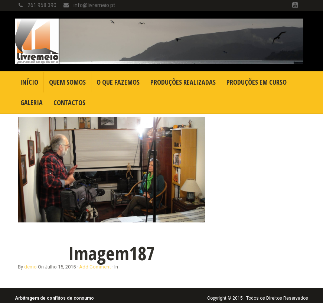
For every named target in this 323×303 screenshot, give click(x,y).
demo (30, 267)
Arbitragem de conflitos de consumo (54, 298)
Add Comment (95, 267)
